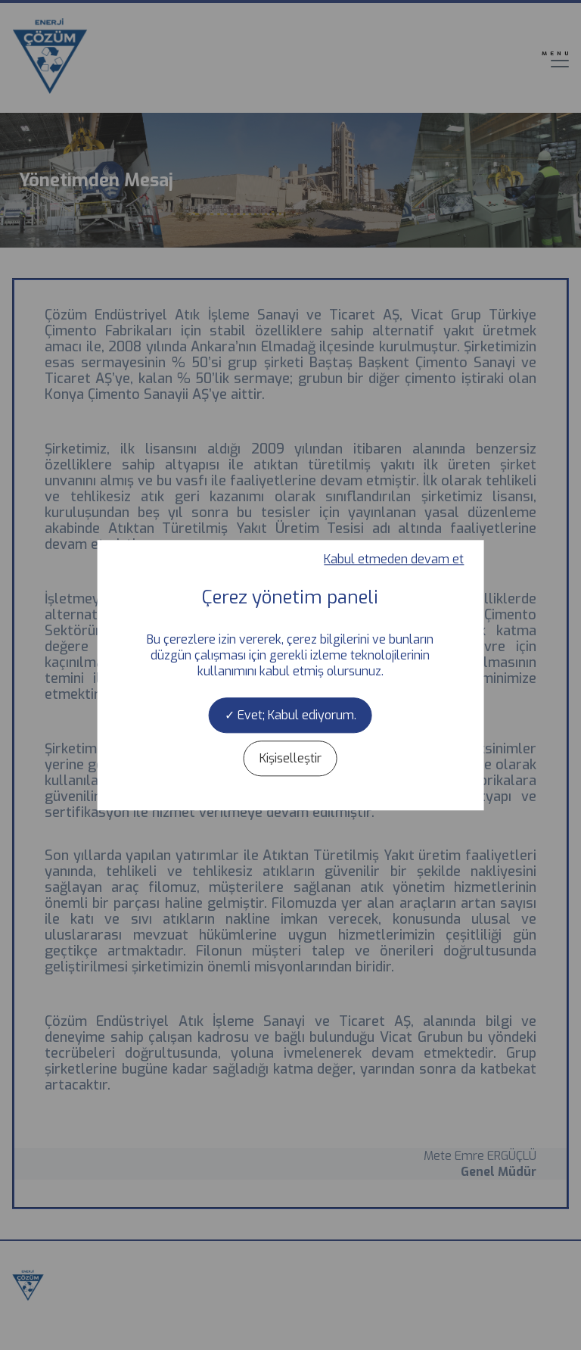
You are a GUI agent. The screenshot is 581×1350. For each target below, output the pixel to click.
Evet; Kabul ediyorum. (290, 715)
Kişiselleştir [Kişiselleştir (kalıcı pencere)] (290, 758)
